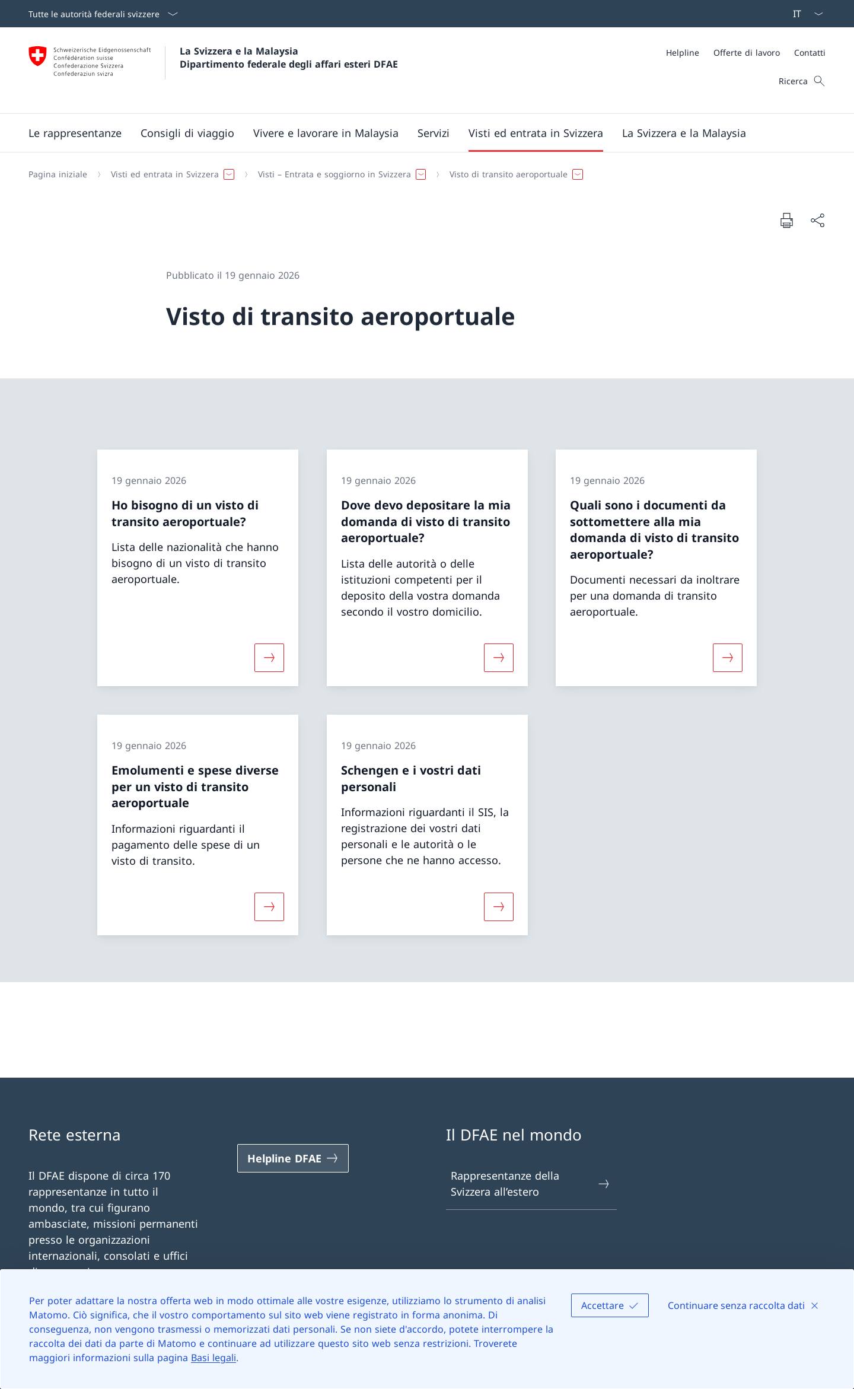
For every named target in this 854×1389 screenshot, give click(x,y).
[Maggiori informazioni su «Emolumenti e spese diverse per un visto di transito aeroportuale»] (269, 906)
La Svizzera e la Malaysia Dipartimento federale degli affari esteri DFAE (289, 57)
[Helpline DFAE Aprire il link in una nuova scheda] (293, 1158)
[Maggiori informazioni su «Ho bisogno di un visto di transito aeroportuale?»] (269, 657)
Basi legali (213, 1357)
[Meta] (746, 52)
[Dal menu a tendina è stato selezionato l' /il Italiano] (804, 13)
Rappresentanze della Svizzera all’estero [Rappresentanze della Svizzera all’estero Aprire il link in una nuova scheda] (531, 1183)
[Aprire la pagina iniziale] (213, 70)
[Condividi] (817, 220)
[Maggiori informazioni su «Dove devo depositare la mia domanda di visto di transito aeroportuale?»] (499, 657)
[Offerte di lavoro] (746, 52)
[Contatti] (810, 52)
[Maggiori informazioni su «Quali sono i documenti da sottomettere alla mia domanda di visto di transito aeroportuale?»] (728, 657)
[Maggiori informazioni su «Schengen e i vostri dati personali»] (499, 906)
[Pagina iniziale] (58, 174)
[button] (75, 133)
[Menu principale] (417, 133)
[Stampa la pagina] (786, 220)
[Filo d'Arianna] (422, 174)
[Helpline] (682, 52)
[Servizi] (433, 133)
